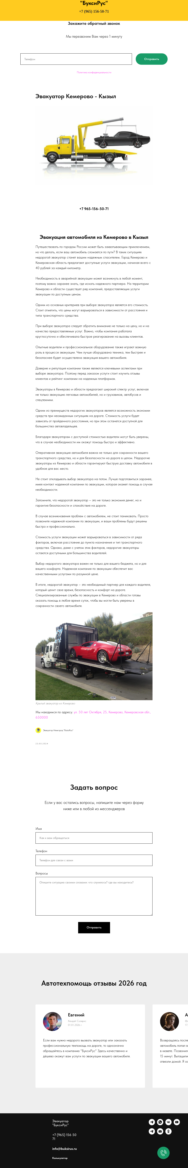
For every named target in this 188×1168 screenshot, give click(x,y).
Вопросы (41, 873)
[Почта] (160, 1133)
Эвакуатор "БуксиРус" (60, 1123)
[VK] (168, 1124)
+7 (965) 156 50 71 (64, 1137)
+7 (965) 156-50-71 (94, 11)
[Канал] (152, 1133)
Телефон (41, 851)
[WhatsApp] (160, 1124)
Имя (38, 829)
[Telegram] (152, 1124)
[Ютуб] (177, 1124)
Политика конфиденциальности (94, 72)
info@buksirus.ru (64, 1149)
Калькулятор (60, 1157)
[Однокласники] (168, 1133)
